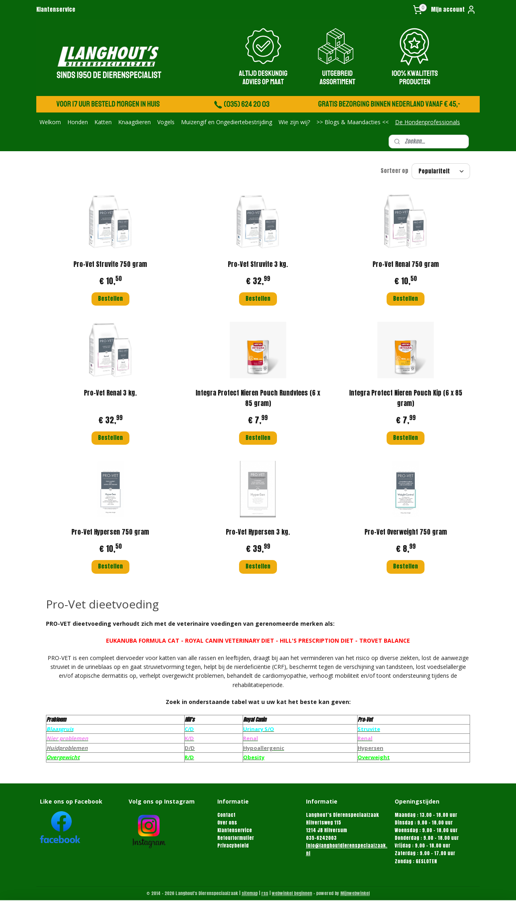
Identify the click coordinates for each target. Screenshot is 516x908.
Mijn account (453, 10)
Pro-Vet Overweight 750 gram (405, 532)
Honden (77, 122)
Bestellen (110, 298)
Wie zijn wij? (294, 122)
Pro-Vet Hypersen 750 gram (110, 532)
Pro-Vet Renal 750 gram (405, 264)
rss (264, 893)
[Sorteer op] (441, 171)
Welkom (50, 122)
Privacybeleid (233, 845)
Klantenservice (55, 9)
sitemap (249, 893)
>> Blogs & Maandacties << (352, 122)
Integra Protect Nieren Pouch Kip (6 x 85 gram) (405, 398)
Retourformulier (235, 837)
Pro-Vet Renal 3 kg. (110, 393)
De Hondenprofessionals (427, 122)
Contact (226, 814)
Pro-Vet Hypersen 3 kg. (258, 532)
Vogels (166, 122)
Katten (103, 122)
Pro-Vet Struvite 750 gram (110, 264)
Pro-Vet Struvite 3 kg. (258, 264)
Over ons (227, 822)
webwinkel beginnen (292, 893)
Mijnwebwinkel (355, 893)
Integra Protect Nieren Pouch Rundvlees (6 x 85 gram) (258, 398)
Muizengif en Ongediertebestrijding (226, 122)
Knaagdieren (134, 122)
